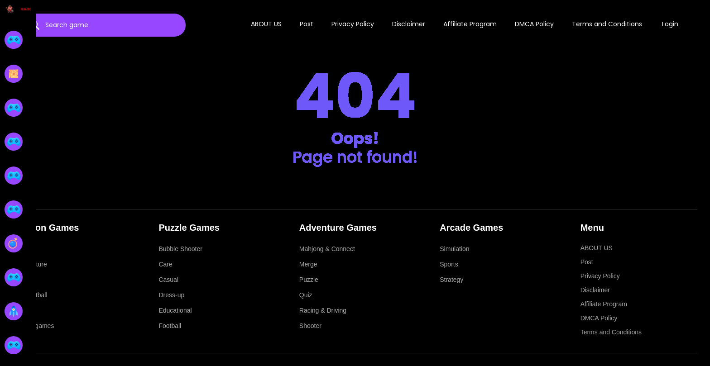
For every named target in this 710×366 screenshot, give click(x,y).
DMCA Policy (534, 24)
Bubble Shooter (180, 248)
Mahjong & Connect (327, 248)
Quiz (305, 295)
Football (169, 325)
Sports (449, 264)
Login (670, 24)
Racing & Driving (322, 310)
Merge (308, 264)
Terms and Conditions (607, 24)
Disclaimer (408, 24)
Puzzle (308, 279)
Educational (175, 310)
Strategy (451, 279)
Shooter (310, 325)
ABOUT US (266, 24)
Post (306, 24)
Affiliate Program (470, 24)
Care (165, 264)
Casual (168, 279)
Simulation (454, 248)
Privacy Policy (352, 24)
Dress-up (171, 295)
